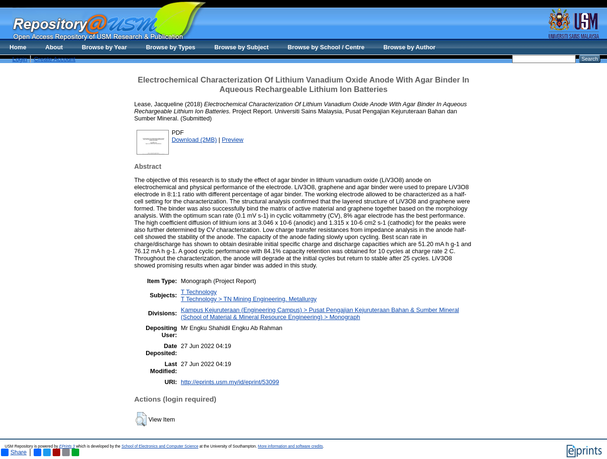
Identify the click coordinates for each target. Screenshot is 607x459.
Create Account (54, 59)
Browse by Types (170, 47)
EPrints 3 (67, 446)
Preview (233, 139)
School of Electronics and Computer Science (159, 446)
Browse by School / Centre (325, 47)
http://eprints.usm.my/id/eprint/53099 (230, 382)
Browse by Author (410, 47)
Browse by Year (104, 47)
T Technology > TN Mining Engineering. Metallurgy (248, 299)
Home (18, 47)
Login (19, 59)
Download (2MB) (194, 139)
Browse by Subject (241, 47)
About (54, 47)
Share (14, 452)
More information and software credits (290, 446)
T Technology (199, 291)
